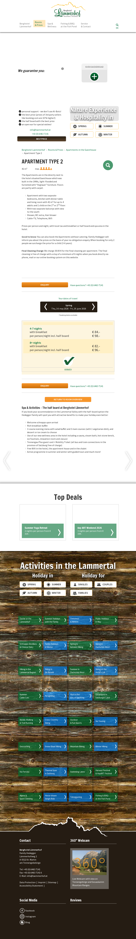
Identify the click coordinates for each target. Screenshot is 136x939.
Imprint (42, 882)
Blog (27, 922)
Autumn (83, 134)
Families (83, 592)
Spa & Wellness (52, 25)
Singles (83, 584)
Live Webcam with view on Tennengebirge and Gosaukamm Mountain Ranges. (89, 868)
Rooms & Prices (39, 23)
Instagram (30, 916)
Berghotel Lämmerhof (25, 25)
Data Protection (28, 882)
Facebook (30, 910)
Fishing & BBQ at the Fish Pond (69, 25)
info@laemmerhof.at (40, 129)
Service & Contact (86, 25)
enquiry (45, 284)
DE (117, 27)
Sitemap (52, 882)
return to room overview (68, 399)
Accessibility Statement (31, 885)
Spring (82, 126)
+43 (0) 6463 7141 (40, 133)
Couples (107, 584)
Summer (108, 126)
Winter (107, 134)
